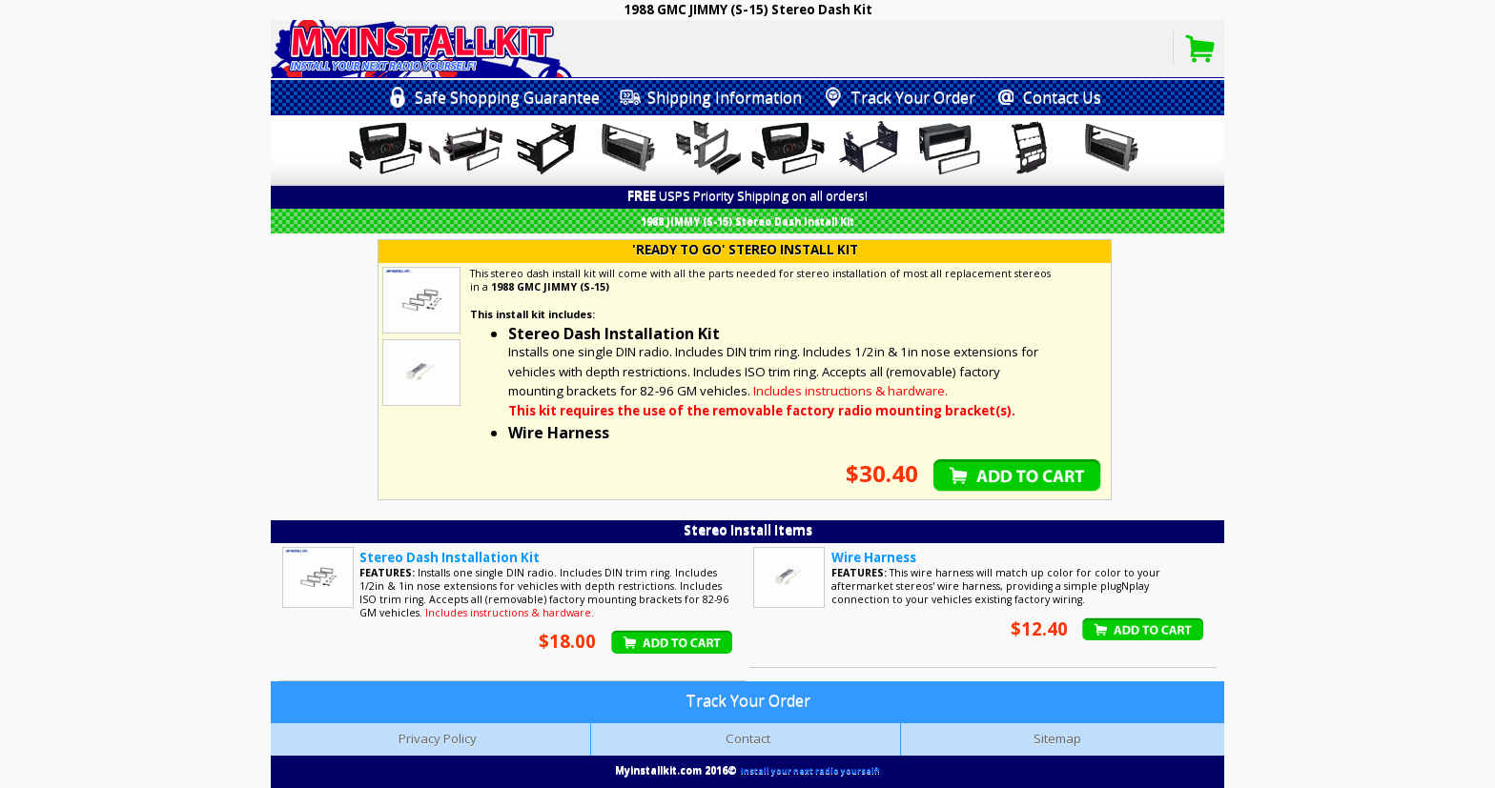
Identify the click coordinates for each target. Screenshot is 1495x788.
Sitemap (1057, 738)
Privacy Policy (438, 738)
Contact (748, 738)
